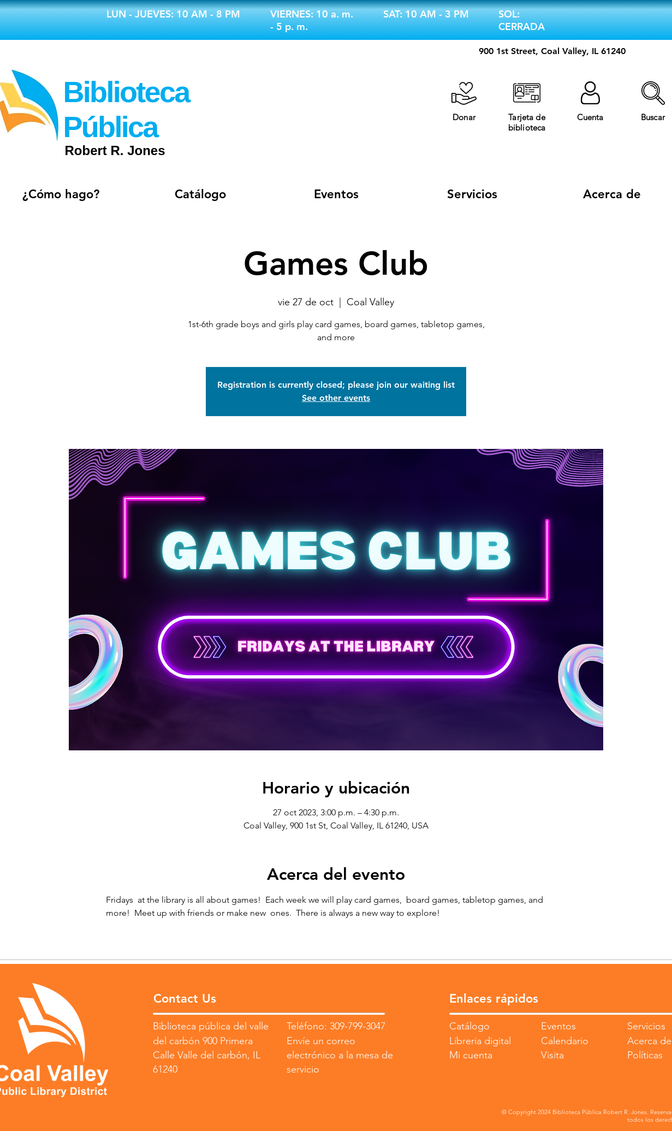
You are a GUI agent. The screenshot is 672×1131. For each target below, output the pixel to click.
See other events (336, 398)
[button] (653, 93)
